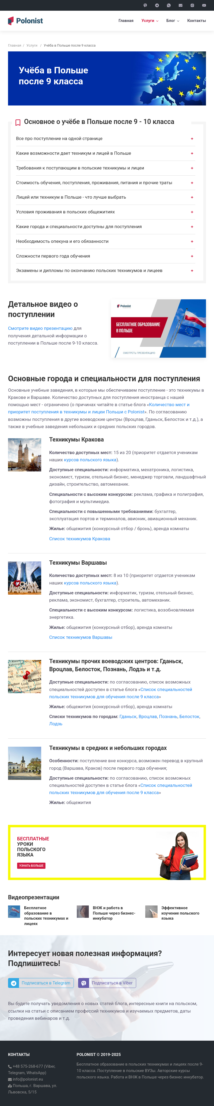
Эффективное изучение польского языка (181, 913)
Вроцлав (148, 716)
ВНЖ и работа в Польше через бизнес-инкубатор (114, 913)
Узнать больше (31, 865)
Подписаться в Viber (105, 983)
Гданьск (128, 716)
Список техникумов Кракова (79, 538)
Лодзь (55, 723)
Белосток (189, 716)
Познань (168, 716)
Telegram (16, 1072)
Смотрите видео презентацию (40, 328)
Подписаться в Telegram (39, 983)
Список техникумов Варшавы (80, 637)
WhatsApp (35, 1072)
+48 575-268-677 (27, 1066)
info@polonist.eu (27, 1079)
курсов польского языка (90, 459)
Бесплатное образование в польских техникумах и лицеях (46, 915)
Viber (50, 1066)
